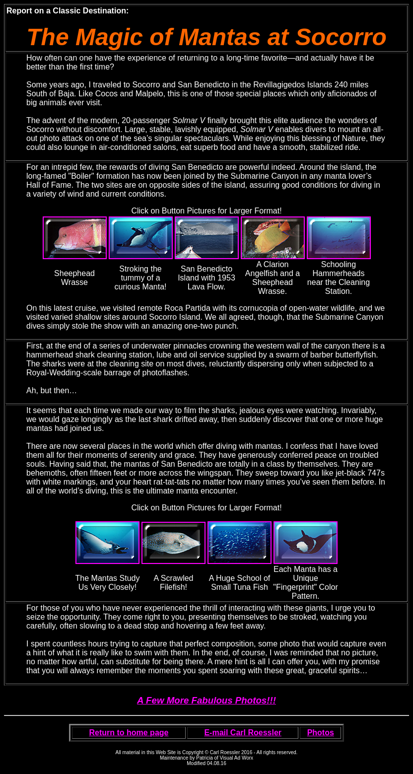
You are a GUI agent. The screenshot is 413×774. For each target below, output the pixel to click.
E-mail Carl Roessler (242, 732)
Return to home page (128, 732)
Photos (320, 732)
